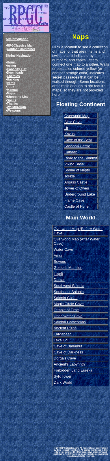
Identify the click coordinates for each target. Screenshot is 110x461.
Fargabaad (63, 334)
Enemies (13, 76)
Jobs (10, 86)
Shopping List (17, 96)
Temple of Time (66, 310)
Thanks (12, 103)
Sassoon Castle (77, 146)
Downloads (15, 72)
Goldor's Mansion (68, 267)
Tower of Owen (76, 188)
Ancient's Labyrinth (69, 364)
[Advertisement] (80, 412)
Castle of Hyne (76, 206)
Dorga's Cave (65, 358)
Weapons (14, 110)
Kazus (69, 134)
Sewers (60, 261)
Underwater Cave (68, 316)
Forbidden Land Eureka (73, 370)
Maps (11, 93)
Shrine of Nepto (77, 170)
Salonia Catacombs (70, 322)
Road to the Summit (80, 158)
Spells (11, 100)
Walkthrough (16, 107)
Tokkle (69, 176)
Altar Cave (73, 122)
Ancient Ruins (65, 328)
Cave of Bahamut (68, 346)
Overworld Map (77, 116)
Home (11, 62)
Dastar (59, 280)
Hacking (13, 79)
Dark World (63, 382)
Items (11, 83)
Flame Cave (74, 200)
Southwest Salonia (69, 286)
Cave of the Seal (78, 140)
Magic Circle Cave (69, 304)
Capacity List (17, 69)
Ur (66, 128)
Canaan (70, 152)
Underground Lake (79, 194)
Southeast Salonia (69, 292)
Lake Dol (61, 340)
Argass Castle (75, 182)
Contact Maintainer (21, 49)
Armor (11, 65)
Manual (12, 89)
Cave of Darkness (68, 352)
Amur (58, 255)
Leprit (58, 273)
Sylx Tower (63, 376)
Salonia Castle (66, 298)
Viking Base (74, 164)
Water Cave (63, 249)
